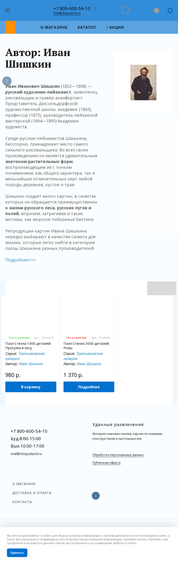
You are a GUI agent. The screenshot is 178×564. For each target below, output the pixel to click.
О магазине (24, 484)
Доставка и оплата (31, 493)
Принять (17, 553)
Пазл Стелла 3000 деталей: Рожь (86, 345)
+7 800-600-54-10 (72, 8)
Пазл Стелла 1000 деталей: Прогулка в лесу (28, 345)
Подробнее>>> (20, 260)
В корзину (30, 386)
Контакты (22, 502)
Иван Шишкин (31, 364)
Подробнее (89, 386)
